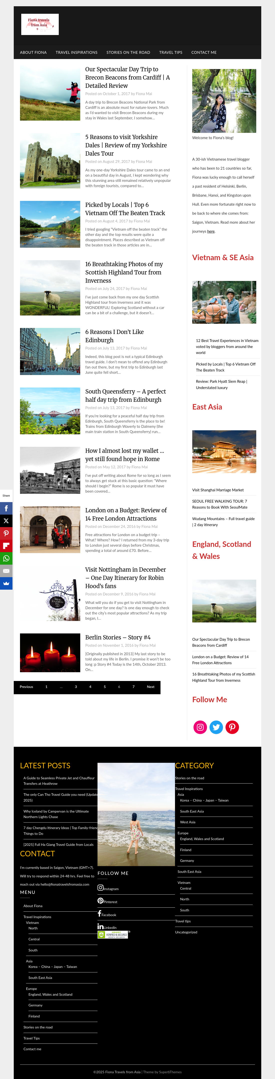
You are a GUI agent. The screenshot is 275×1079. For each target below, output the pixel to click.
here (210, 231)
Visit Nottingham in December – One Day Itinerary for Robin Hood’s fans (125, 578)
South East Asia (40, 977)
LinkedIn (107, 926)
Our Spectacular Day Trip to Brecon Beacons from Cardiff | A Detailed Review (127, 77)
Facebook (107, 913)
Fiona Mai (144, 93)
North (33, 928)
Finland (34, 1016)
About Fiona (33, 52)
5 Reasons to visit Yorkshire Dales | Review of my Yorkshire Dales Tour (126, 145)
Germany (35, 1005)
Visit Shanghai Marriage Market (218, 490)
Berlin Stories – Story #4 (117, 637)
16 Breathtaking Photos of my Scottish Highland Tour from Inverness (124, 272)
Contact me (204, 52)
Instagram (108, 887)
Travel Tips (170, 52)
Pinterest (107, 900)
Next (150, 686)
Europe (31, 988)
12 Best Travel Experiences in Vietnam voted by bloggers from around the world (227, 346)
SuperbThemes (170, 1072)
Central (34, 939)
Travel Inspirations (77, 52)
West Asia (187, 822)
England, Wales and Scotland (50, 994)
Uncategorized (186, 932)
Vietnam (32, 922)
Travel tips (182, 921)
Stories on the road (128, 52)
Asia (29, 961)
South (33, 950)
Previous (26, 686)
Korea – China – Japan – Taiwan (52, 966)
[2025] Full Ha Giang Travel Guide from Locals (59, 844)
